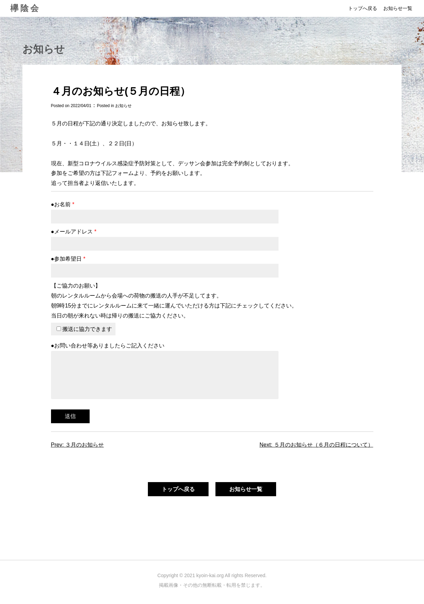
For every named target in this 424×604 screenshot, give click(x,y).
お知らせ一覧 (397, 8)
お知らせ (123, 105)
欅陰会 (25, 8)
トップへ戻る (362, 8)
